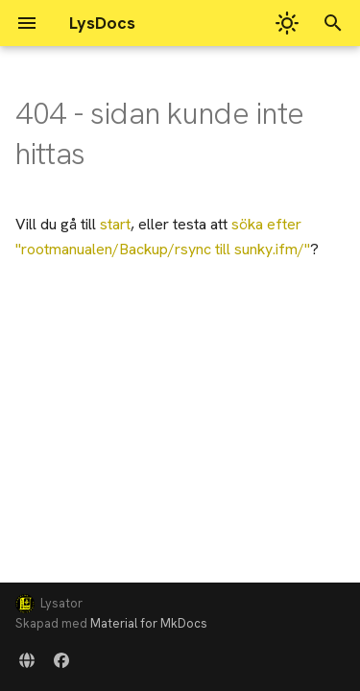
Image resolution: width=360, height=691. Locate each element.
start (115, 224)
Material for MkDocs (148, 623)
